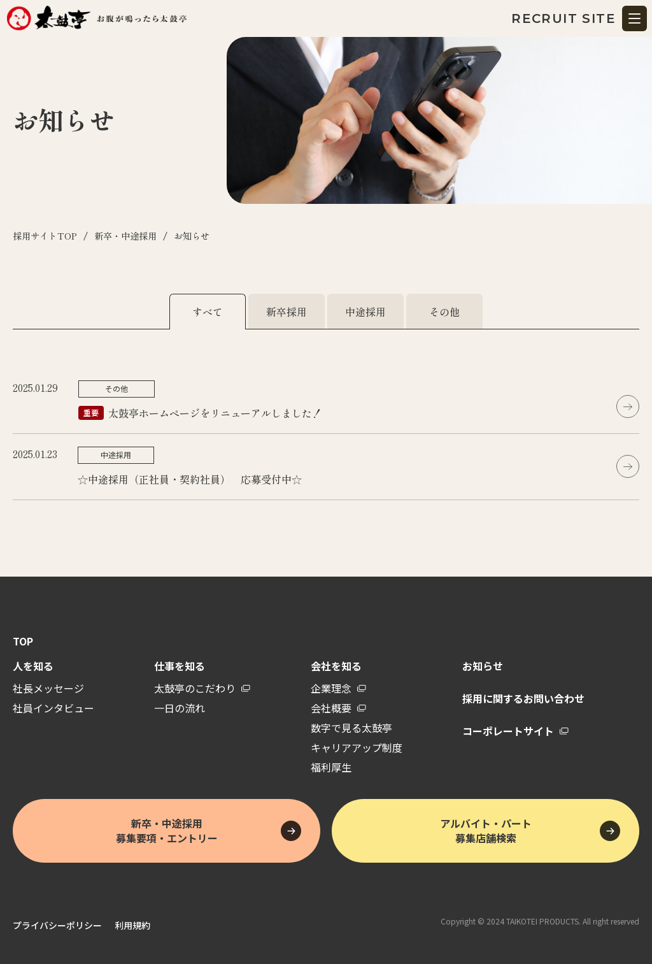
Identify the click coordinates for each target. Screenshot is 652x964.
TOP (23, 641)
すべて (207, 311)
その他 (444, 311)
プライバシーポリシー (57, 925)
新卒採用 (286, 311)
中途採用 (365, 311)
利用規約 (132, 925)
